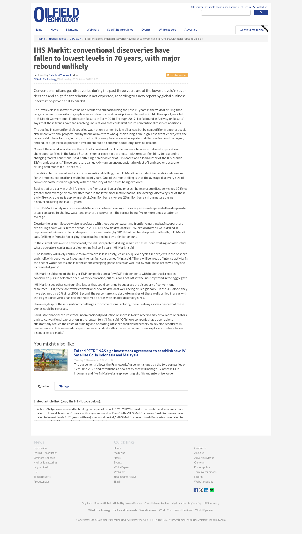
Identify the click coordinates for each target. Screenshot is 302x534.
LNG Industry (211, 503)
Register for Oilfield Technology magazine (215, 7)
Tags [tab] (64, 386)
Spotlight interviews (120, 29)
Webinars (93, 29)
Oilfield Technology (45, 79)
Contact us (260, 7)
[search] (226, 13)
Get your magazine (254, 29)
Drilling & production (45, 452)
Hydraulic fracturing (45, 462)
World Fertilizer (184, 510)
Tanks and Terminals (125, 510)
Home (38, 29)
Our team (199, 462)
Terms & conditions (205, 472)
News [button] (54, 29)
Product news (41, 481)
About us (199, 452)
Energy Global (102, 503)
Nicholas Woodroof (60, 75)
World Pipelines (204, 510)
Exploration (40, 448)
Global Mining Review (156, 503)
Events (146, 29)
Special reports (42, 476)
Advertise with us (204, 457)
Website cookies (203, 481)
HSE (36, 472)
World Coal (165, 510)
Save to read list (177, 74)
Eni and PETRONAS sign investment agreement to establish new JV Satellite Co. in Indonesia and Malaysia (130, 353)
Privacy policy (202, 467)
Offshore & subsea (44, 457)
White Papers (121, 467)
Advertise (191, 29)
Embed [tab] (44, 386)
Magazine (72, 29)
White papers (167, 29)
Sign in (246, 7)
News (117, 457)
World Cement (148, 510)
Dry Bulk (87, 503)
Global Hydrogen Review (127, 503)
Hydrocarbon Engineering (186, 503)
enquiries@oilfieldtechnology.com (206, 519)
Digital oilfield (42, 467)
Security (198, 476)
